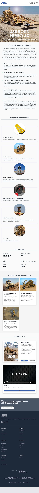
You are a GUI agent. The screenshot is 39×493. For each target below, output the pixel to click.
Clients (2, 447)
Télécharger (32, 360)
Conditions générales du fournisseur (27, 478)
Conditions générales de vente (10, 478)
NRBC (2, 430)
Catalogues (3, 457)
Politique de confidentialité (13, 477)
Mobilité (2, 435)
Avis (20, 447)
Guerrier (3, 437)
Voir (24, 360)
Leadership (3, 443)
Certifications (3, 464)
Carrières (3, 451)
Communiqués (22, 443)
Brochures (3, 460)
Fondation (3, 445)
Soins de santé (4, 432)
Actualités (21, 445)
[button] (34, 3)
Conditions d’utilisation (26, 477)
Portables (21, 432)
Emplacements (4, 449)
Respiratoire (22, 430)
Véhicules (3, 6)
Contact (21, 457)
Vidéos (2, 462)
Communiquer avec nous (7, 407)
